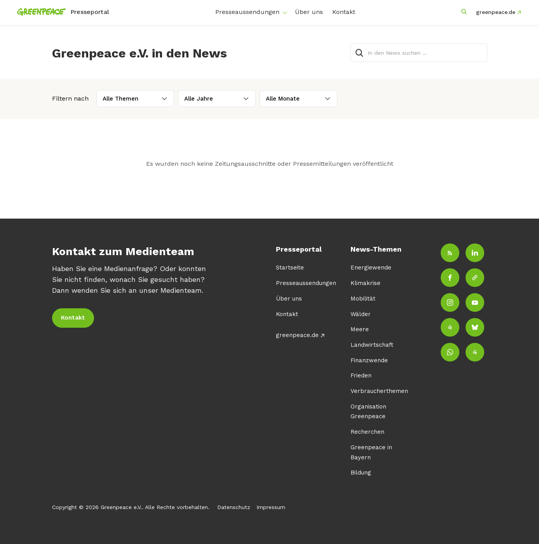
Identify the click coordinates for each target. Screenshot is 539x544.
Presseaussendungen (247, 12)
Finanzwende (369, 360)
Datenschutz (233, 507)
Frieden (361, 375)
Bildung (361, 472)
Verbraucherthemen (379, 391)
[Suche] (360, 52)
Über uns (309, 12)
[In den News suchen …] (419, 52)
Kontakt (343, 12)
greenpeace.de (495, 12)
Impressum (270, 507)
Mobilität (363, 298)
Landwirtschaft (372, 344)
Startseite (290, 267)
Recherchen (367, 431)
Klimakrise (365, 283)
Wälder (361, 314)
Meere (360, 329)
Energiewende (371, 267)
